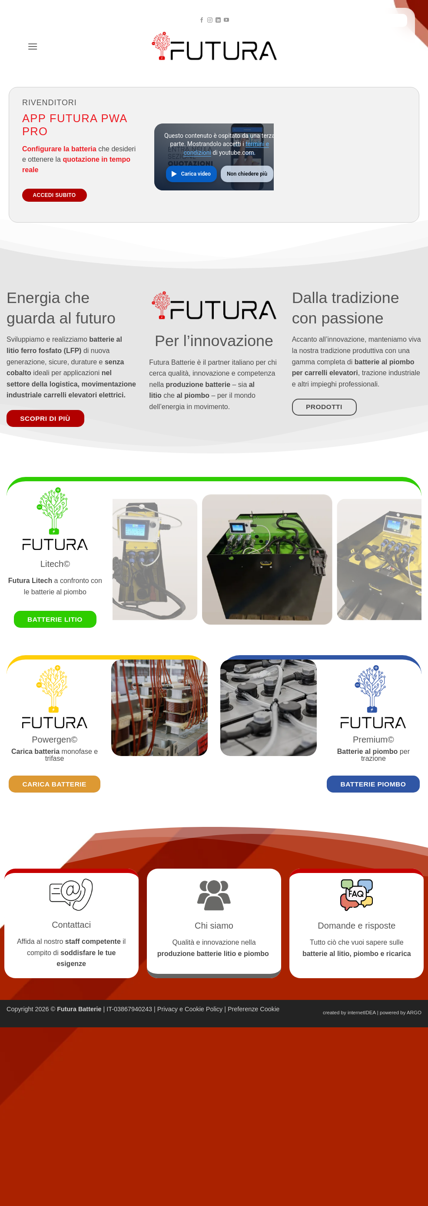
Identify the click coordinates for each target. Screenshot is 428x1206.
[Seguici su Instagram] (209, 20)
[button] (32, 46)
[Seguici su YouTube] (226, 20)
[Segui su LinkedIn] (218, 20)
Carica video (196, 174)
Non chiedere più (247, 174)
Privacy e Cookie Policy (189, 1009)
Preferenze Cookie (253, 1009)
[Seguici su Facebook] (201, 20)
